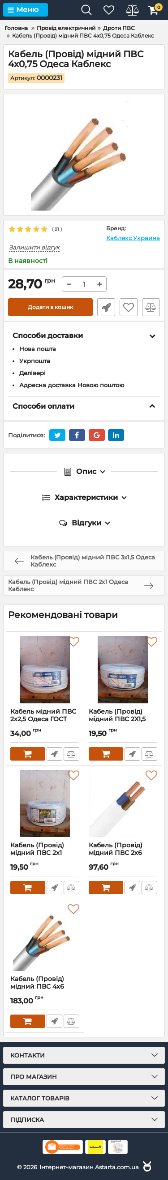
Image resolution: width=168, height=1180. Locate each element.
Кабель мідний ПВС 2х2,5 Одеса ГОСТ (44, 719)
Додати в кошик (50, 307)
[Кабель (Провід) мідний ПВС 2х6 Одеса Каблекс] (123, 803)
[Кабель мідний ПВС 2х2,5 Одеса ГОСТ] (44, 669)
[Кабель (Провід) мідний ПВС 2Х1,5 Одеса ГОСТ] (123, 669)
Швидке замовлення (106, 307)
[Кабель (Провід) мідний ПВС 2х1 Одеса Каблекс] (44, 803)
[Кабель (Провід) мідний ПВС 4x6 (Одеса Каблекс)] (44, 937)
